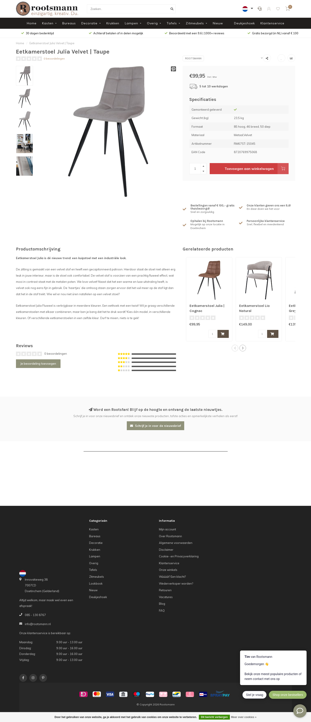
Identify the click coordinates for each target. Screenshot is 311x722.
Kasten (47, 23)
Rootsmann (193, 58)
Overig (152, 23)
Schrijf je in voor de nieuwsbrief (155, 425)
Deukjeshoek (244, 23)
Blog (162, 603)
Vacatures (166, 597)
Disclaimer (166, 549)
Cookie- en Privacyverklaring (179, 556)
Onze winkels (168, 570)
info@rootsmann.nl (38, 624)
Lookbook (96, 583)
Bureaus (69, 23)
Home (32, 23)
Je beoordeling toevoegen (38, 363)
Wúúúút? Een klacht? (172, 576)
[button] (235, 348)
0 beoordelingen (54, 58)
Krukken (112, 23)
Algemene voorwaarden (175, 543)
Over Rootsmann (170, 536)
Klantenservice (272, 23)
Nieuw (218, 23)
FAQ (162, 610)
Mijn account (167, 529)
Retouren (165, 590)
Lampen (131, 23)
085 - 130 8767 (35, 615)
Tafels (172, 23)
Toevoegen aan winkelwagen (257, 168)
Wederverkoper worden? (176, 583)
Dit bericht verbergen (214, 717)
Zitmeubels (195, 23)
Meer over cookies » (243, 717)
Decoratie (89, 23)
